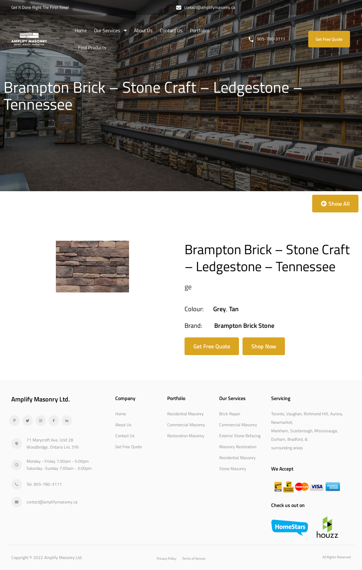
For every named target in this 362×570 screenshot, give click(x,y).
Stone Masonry (232, 468)
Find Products (92, 47)
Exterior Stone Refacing (240, 435)
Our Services (110, 30)
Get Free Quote (128, 446)
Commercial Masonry (186, 424)
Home (81, 30)
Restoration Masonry (185, 435)
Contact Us (171, 30)
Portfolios (200, 30)
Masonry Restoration (237, 446)
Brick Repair (229, 413)
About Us (143, 30)
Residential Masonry (185, 413)
